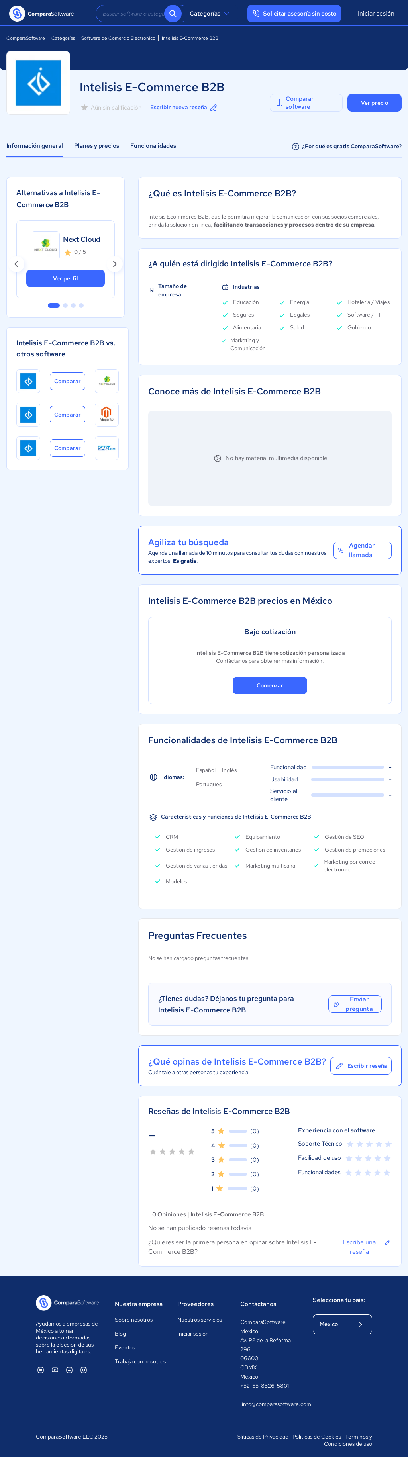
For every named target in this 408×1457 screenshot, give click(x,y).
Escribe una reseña (367, 1247)
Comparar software (294, 103)
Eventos (125, 1347)
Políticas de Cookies (316, 1436)
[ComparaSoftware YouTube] (55, 1370)
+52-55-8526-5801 (264, 1385)
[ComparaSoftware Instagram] (83, 1370)
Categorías (210, 13)
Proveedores (195, 1304)
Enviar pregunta (353, 1004)
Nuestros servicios (199, 1319)
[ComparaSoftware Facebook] (69, 1370)
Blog (120, 1333)
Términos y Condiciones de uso (348, 1440)
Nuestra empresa (139, 1304)
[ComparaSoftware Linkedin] (40, 1370)
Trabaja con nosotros (140, 1361)
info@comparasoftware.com (269, 1404)
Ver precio (374, 102)
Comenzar (270, 685)
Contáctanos (258, 1304)
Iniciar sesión (376, 13)
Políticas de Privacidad (261, 1436)
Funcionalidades (153, 146)
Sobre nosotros (134, 1319)
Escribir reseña (361, 1066)
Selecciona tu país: (339, 1300)
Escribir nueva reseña (184, 107)
